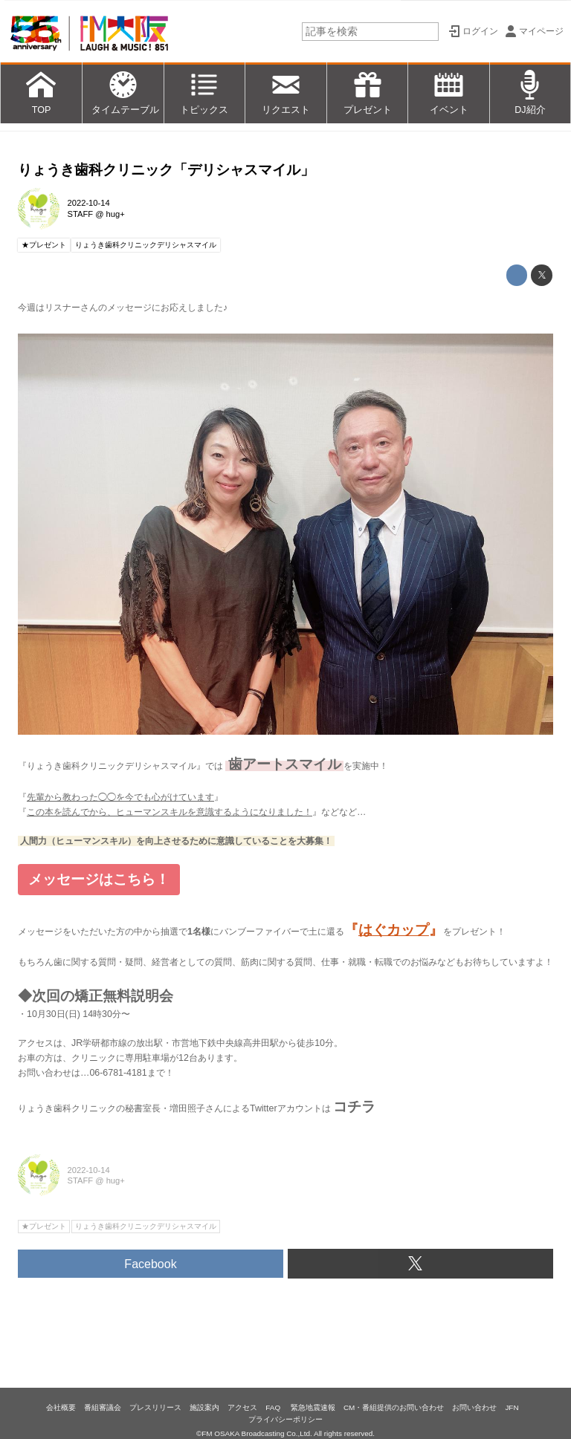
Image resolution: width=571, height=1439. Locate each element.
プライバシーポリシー (285, 1419)
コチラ (354, 1106)
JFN (511, 1407)
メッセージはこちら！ (99, 879)
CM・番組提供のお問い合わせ (393, 1407)
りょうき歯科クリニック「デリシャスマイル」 (166, 170)
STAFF (81, 213)
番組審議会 (102, 1407)
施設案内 (204, 1407)
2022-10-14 (89, 202)
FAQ (274, 1407)
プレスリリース (155, 1407)
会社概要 (61, 1407)
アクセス (242, 1407)
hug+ (115, 213)
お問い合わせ (474, 1407)
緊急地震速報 (313, 1407)
